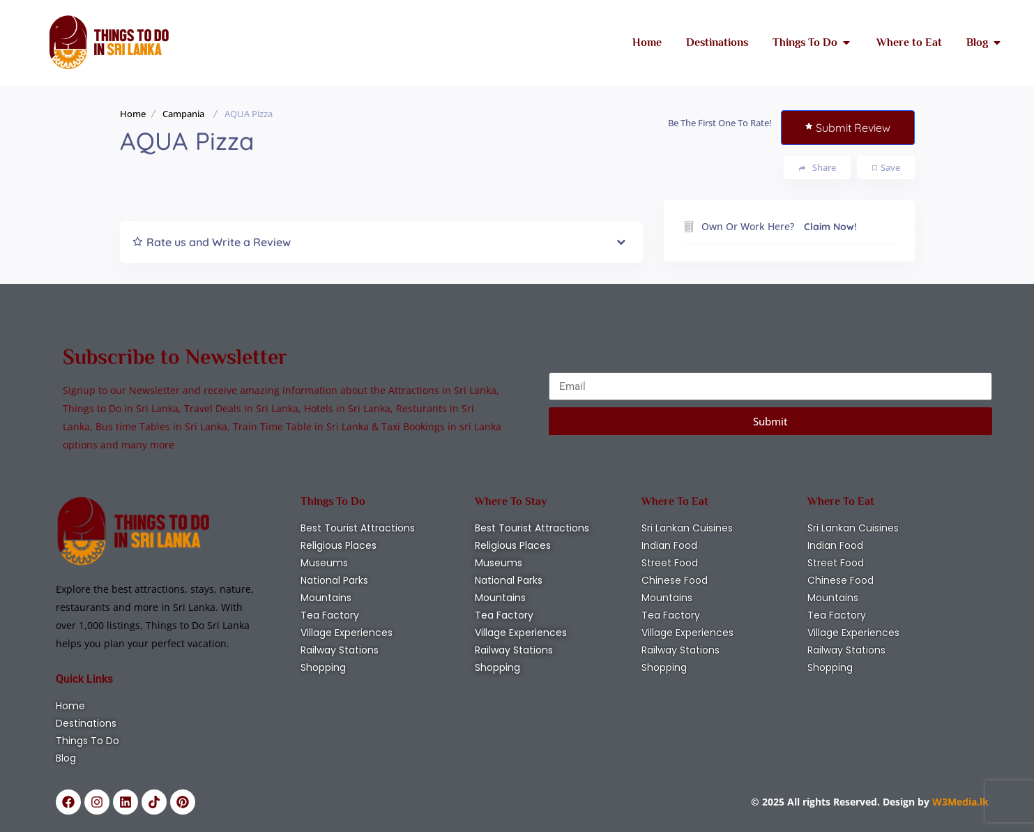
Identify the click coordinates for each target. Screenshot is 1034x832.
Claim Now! (830, 226)
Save (886, 167)
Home (133, 113)
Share (817, 167)
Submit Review (847, 128)
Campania (183, 113)
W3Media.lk (959, 801)
